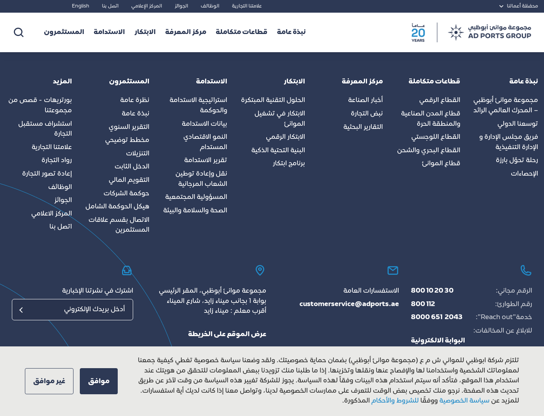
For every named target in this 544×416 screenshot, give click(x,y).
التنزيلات (137, 154)
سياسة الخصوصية (463, 401)
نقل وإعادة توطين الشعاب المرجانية (201, 179)
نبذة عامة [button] (291, 32)
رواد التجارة (56, 160)
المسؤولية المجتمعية (196, 197)
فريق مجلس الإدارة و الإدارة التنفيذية (508, 142)
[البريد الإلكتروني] (72, 309)
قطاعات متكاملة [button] (241, 32)
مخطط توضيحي (127, 140)
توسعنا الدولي (517, 124)
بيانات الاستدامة (204, 124)
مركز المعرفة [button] (185, 32)
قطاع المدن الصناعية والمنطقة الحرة (430, 119)
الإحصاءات (524, 174)
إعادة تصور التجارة (47, 174)
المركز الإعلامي (146, 6)
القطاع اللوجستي (435, 137)
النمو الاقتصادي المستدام (205, 142)
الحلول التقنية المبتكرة (273, 100)
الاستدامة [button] (109, 32)
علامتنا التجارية (247, 6)
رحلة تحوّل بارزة (517, 160)
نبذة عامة (135, 114)
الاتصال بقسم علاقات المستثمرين (118, 225)
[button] (99, 381)
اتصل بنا (110, 6)
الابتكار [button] (145, 32)
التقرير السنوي (129, 127)
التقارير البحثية (363, 127)
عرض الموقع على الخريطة (227, 334)
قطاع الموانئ (441, 163)
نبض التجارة (367, 114)
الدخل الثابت (132, 167)
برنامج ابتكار (289, 163)
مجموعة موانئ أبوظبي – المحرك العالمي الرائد (505, 105)
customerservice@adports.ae (349, 304)
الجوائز (181, 6)
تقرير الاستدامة (205, 160)
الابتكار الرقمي (285, 137)
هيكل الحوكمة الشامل (117, 207)
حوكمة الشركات (126, 194)
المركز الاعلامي (51, 214)
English (80, 6)
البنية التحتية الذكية (278, 150)
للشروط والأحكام (395, 401)
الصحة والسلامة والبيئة (195, 211)
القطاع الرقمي (439, 100)
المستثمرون (64, 32)
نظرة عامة (134, 100)
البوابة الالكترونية (438, 341)
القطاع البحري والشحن (428, 150)
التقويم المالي (129, 180)
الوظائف (210, 6)
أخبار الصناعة (365, 100)
